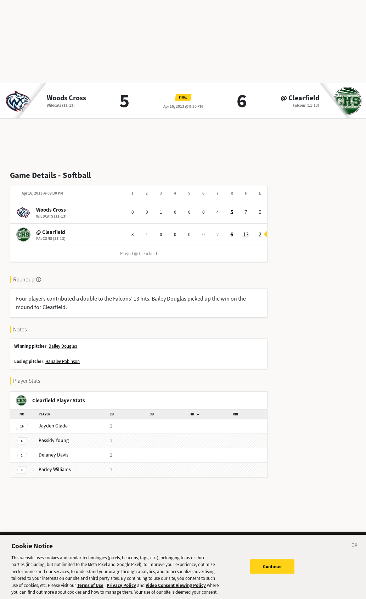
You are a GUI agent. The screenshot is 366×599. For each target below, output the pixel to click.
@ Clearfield (300, 98)
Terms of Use (90, 591)
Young (54, 440)
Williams (55, 469)
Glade (53, 425)
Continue (272, 573)
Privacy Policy (121, 591)
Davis (53, 455)
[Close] (354, 552)
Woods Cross (66, 98)
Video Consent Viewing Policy (176, 591)
